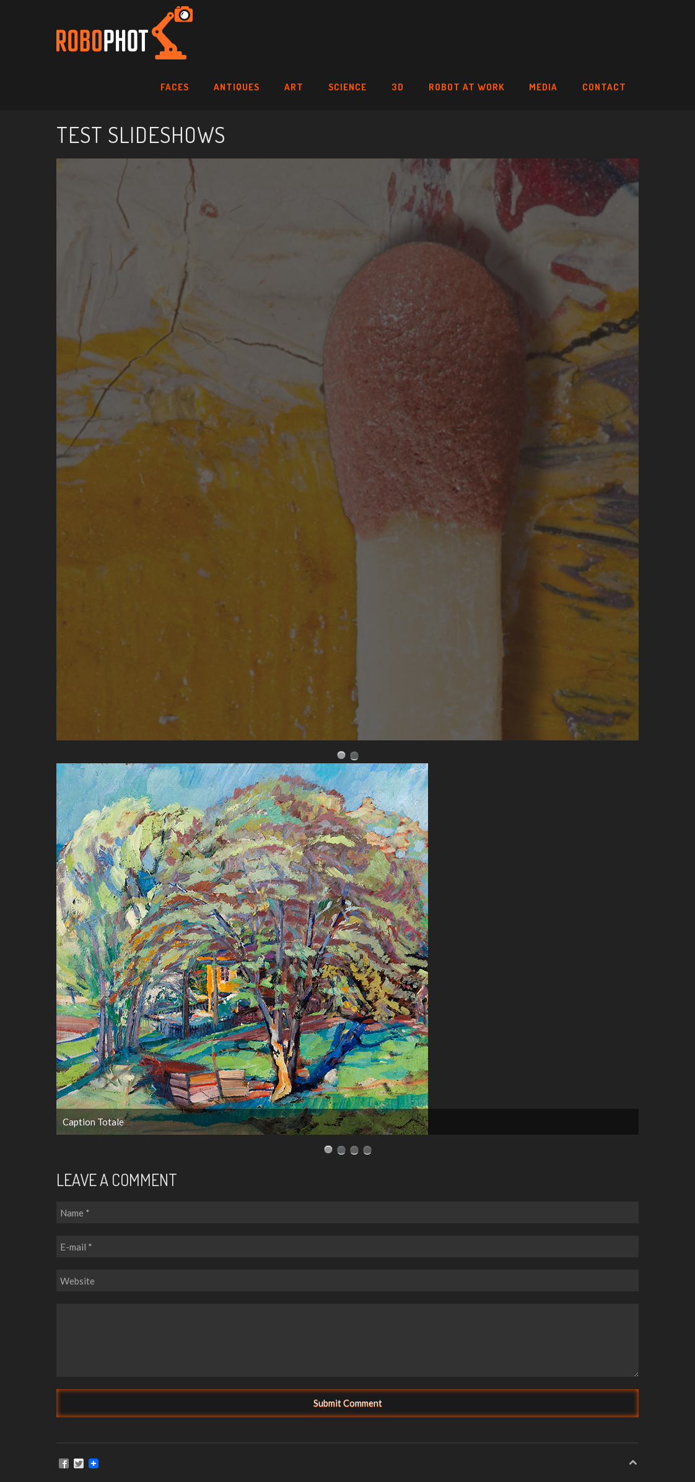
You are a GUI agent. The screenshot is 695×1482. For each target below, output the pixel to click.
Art (294, 87)
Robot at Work (466, 87)
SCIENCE (347, 87)
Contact (604, 87)
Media (543, 87)
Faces (174, 87)
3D (397, 87)
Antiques (237, 87)
